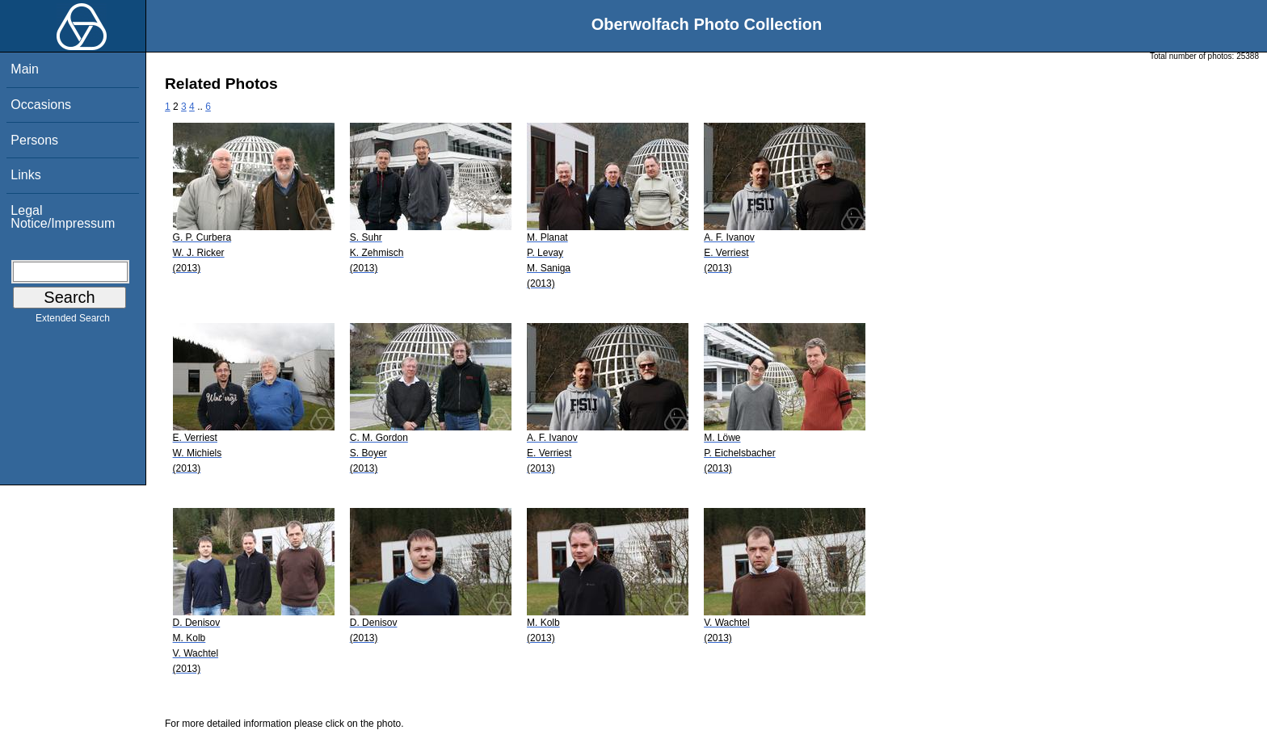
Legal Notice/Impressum (63, 217)
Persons (34, 140)
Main (25, 69)
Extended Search (73, 321)
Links (25, 175)
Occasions (41, 104)
